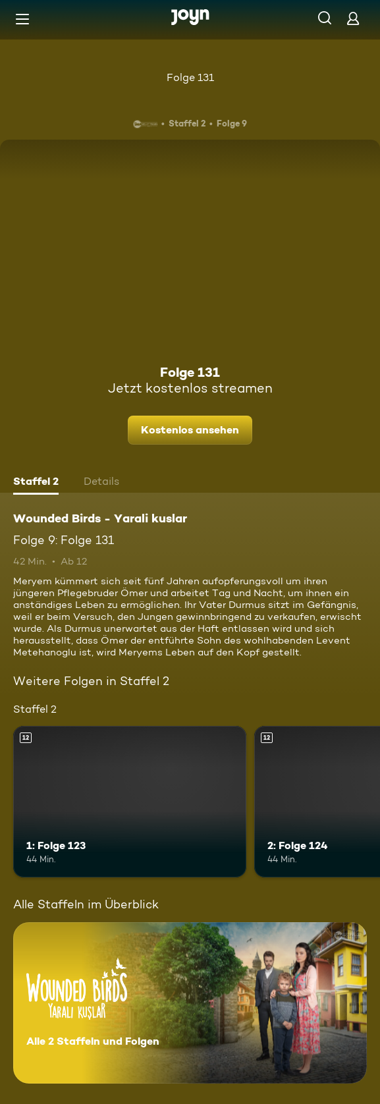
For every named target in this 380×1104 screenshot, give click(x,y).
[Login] (353, 18)
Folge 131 (190, 77)
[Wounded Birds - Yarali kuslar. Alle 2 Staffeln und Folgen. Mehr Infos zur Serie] (190, 1003)
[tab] (36, 483)
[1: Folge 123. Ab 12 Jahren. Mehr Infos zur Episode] (129, 801)
